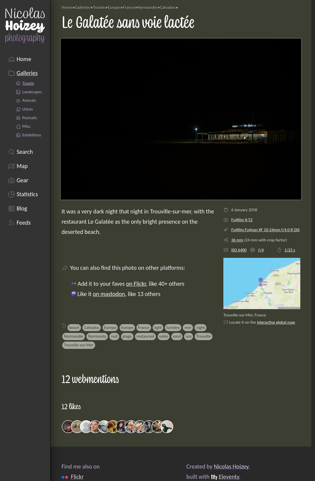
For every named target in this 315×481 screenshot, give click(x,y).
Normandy (97, 336)
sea (188, 336)
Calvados (167, 7)
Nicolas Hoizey (231, 466)
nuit (114, 336)
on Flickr (136, 283)
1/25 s (289, 250)
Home (67, 7)
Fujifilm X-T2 (241, 219)
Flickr (77, 476)
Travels (99, 7)
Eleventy (229, 476)
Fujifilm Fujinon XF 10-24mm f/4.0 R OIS (265, 229)
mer (188, 327)
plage (127, 336)
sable (163, 336)
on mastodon (109, 293)
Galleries (82, 7)
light (158, 327)
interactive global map (276, 322)
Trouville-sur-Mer (79, 345)
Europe (114, 7)
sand (177, 336)
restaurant (145, 336)
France (128, 7)
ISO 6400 (239, 250)
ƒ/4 (261, 250)
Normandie (147, 7)
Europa (110, 327)
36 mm (237, 240)
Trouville (203, 336)
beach (74, 327)
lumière (173, 327)
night (200, 327)
